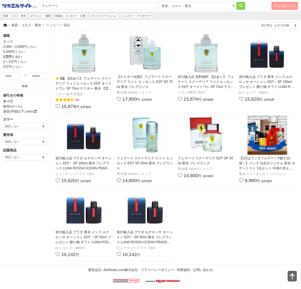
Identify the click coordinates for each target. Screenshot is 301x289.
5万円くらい (12, 66)
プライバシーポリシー (157, 270)
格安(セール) (12, 106)
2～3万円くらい (15, 61)
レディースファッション (103, 15)
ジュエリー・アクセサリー (137, 15)
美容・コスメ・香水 (14, 15)
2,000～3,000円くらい (20, 46)
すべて (8, 41)
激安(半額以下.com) (20, 111)
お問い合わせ (203, 270)
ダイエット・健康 (41, 15)
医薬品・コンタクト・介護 (70, 15)
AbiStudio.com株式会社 (120, 270)
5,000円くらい (14, 51)
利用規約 (183, 270)
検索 (25, 86)
